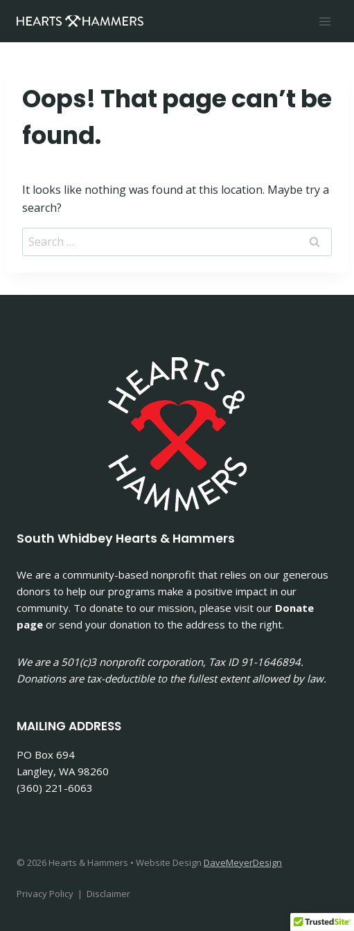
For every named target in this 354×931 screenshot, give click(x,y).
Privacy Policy (45, 893)
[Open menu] (324, 21)
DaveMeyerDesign (243, 862)
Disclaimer (108, 893)
